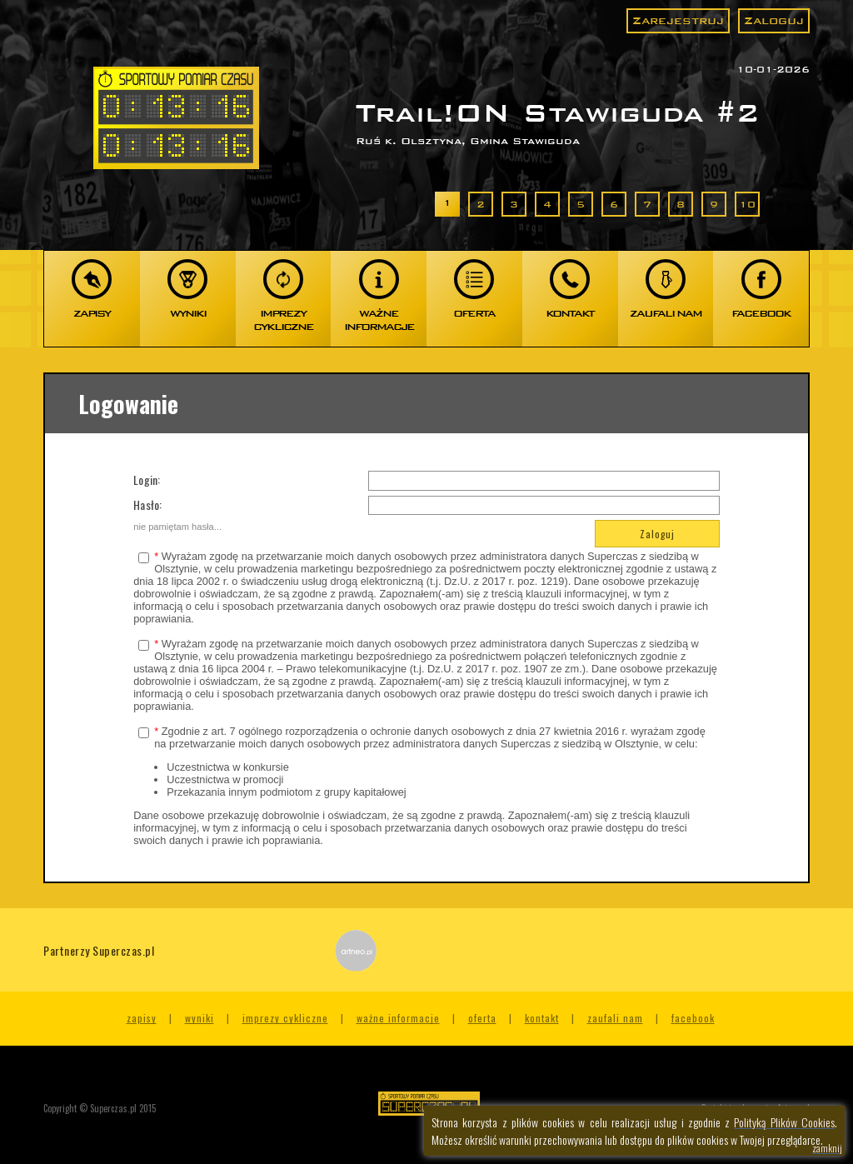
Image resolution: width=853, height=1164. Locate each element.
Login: (146, 479)
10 (747, 204)
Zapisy (142, 1018)
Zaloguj (774, 20)
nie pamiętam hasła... (177, 527)
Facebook (693, 1018)
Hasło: (147, 504)
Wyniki (199, 1018)
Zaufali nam (615, 1018)
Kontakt (542, 1018)
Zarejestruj (678, 20)
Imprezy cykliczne (285, 1018)
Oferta (482, 1018)
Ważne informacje (398, 1018)
